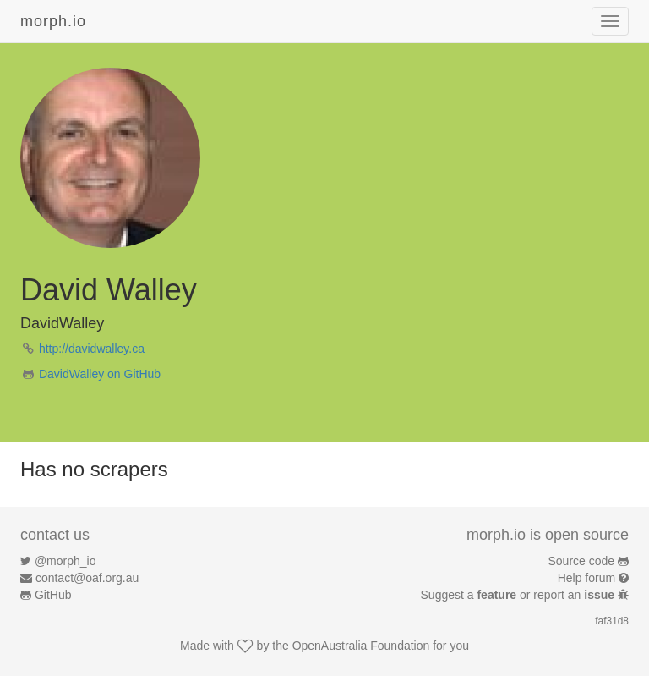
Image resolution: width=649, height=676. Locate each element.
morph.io (53, 21)
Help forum (586, 578)
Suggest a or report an (519, 595)
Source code (581, 561)
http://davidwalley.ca (92, 348)
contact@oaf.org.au (87, 578)
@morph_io (65, 561)
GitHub (53, 595)
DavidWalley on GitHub (100, 374)
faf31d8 (612, 621)
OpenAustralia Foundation (361, 645)
